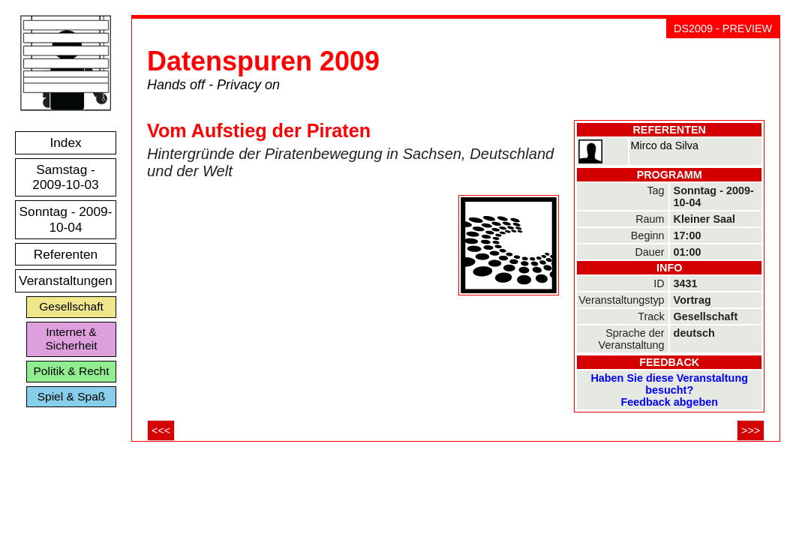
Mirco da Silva (664, 146)
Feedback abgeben (669, 402)
